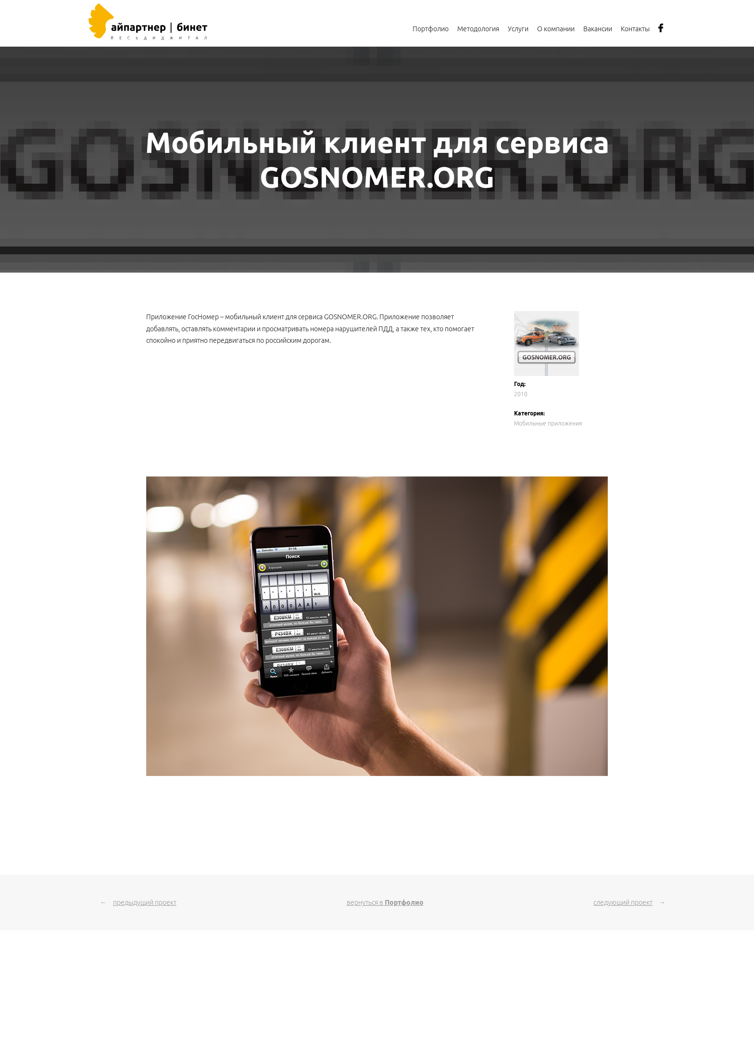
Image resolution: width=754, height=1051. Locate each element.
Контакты (635, 29)
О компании (556, 29)
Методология (478, 29)
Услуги (518, 29)
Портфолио (431, 29)
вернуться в (385, 902)
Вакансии (597, 29)
